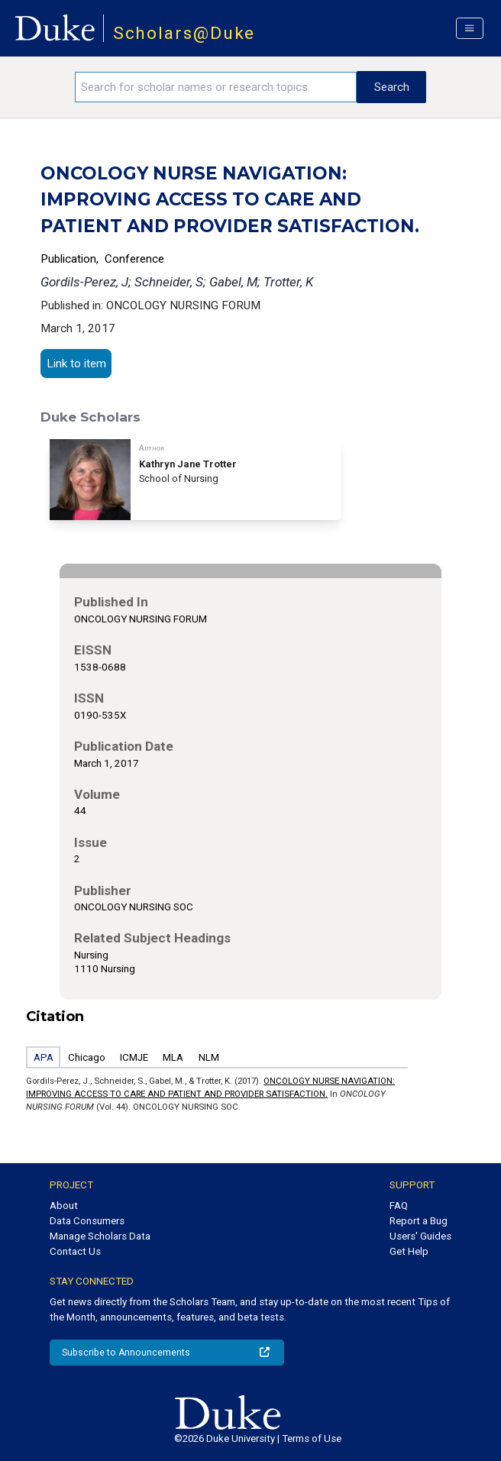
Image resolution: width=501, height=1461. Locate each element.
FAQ (398, 1205)
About (64, 1205)
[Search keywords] (216, 87)
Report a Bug (418, 1221)
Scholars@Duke (184, 33)
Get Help (408, 1251)
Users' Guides (420, 1236)
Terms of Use (311, 1438)
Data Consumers (87, 1221)
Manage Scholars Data (100, 1236)
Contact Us (75, 1251)
